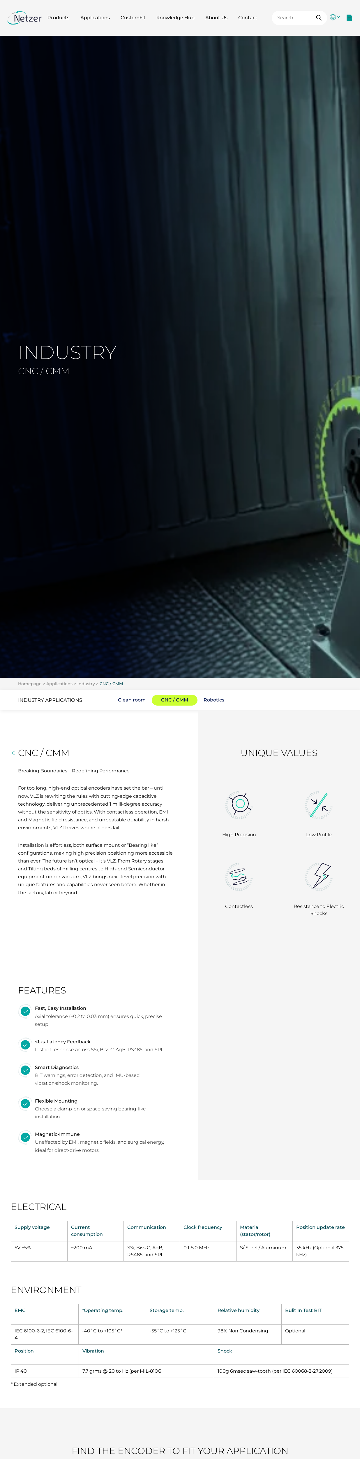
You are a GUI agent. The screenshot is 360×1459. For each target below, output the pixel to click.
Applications (95, 17)
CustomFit (133, 17)
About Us (216, 17)
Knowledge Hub (175, 17)
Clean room (132, 700)
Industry (86, 683)
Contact (247, 17)
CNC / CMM (111, 683)
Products (58, 17)
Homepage (30, 683)
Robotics (214, 700)
